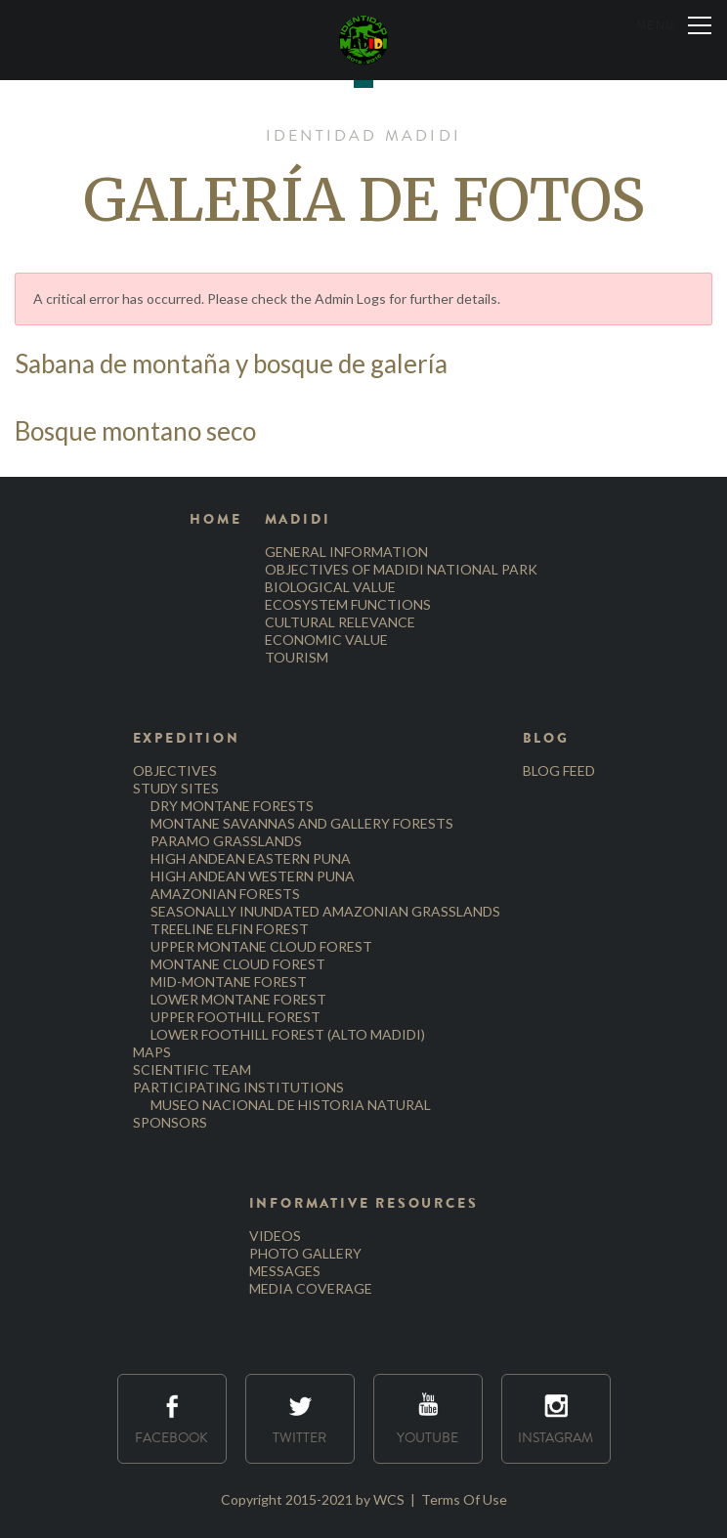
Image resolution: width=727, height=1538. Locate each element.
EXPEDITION (186, 738)
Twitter (299, 1418)
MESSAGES (285, 1270)
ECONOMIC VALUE (326, 639)
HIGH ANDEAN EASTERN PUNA (250, 858)
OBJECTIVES (175, 770)
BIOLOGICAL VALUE (330, 586)
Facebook (171, 1418)
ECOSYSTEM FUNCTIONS (348, 604)
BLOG (546, 738)
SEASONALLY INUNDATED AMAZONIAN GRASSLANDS (325, 911)
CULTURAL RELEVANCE (340, 622)
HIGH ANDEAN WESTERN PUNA (252, 876)
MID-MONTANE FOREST (228, 981)
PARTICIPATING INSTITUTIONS (238, 1087)
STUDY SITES (176, 788)
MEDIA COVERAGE (310, 1288)
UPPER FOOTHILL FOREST (235, 1016)
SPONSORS (170, 1122)
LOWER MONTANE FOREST (238, 999)
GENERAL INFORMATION (346, 551)
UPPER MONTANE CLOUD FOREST (261, 946)
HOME (215, 519)
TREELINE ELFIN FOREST (229, 928)
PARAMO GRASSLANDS (226, 841)
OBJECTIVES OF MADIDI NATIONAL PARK (401, 569)
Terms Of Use (464, 1499)
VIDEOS (275, 1235)
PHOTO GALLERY (305, 1253)
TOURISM (296, 657)
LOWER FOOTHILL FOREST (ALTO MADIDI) (287, 1034)
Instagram (555, 1418)
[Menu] (673, 24)
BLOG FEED (559, 770)
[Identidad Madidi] (363, 40)
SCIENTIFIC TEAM (192, 1069)
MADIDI (298, 519)
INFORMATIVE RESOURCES (364, 1203)
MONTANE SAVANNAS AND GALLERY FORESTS (301, 823)
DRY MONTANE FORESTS (232, 805)
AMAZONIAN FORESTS (225, 893)
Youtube (427, 1418)
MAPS (152, 1052)
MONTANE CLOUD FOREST (237, 964)
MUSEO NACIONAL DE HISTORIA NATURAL (290, 1104)
